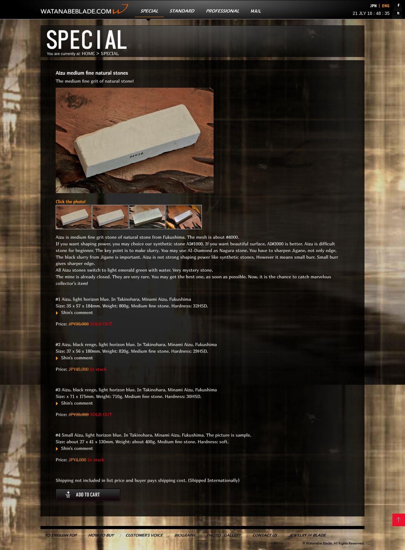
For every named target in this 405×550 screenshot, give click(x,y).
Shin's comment (74, 312)
